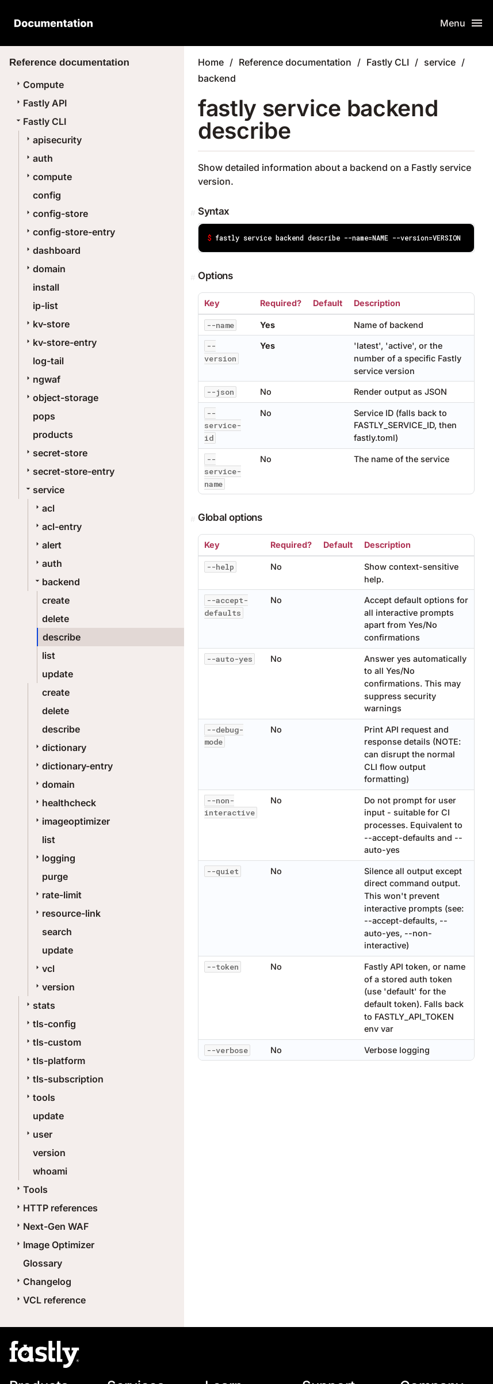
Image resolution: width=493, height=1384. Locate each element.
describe (62, 637)
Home (211, 62)
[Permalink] (194, 213)
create (56, 600)
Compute (39, 84)
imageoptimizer (71, 821)
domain (45, 268)
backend (56, 582)
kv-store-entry (60, 342)
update (57, 674)
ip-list (45, 305)
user (38, 1134)
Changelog (42, 1281)
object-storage (61, 397)
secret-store (55, 453)
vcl (44, 968)
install (46, 287)
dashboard (52, 250)
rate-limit (57, 895)
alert (47, 545)
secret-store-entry (69, 471)
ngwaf (42, 379)
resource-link (67, 913)
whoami (50, 1171)
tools (39, 1097)
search (57, 931)
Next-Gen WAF (51, 1226)
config (47, 195)
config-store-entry (69, 232)
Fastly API (40, 103)
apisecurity (53, 140)
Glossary (42, 1263)
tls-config (50, 1024)
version (54, 987)
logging (54, 858)
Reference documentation (295, 62)
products (53, 434)
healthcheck (64, 803)
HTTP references (56, 1208)
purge (55, 876)
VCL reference (50, 1300)
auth (38, 158)
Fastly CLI (40, 121)
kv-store (47, 324)
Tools (31, 1189)
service (44, 489)
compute (48, 176)
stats (39, 1005)
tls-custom (52, 1042)
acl (44, 508)
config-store (56, 213)
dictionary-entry (73, 766)
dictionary (59, 747)
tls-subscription (64, 1079)
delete (55, 618)
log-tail (48, 361)
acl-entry (57, 526)
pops (44, 416)
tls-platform (54, 1060)
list (48, 655)
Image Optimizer (54, 1244)
